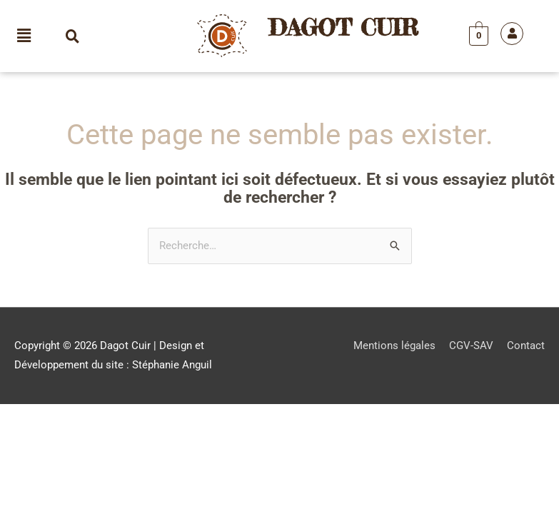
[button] (24, 35)
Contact (526, 345)
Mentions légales (394, 345)
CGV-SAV (471, 345)
